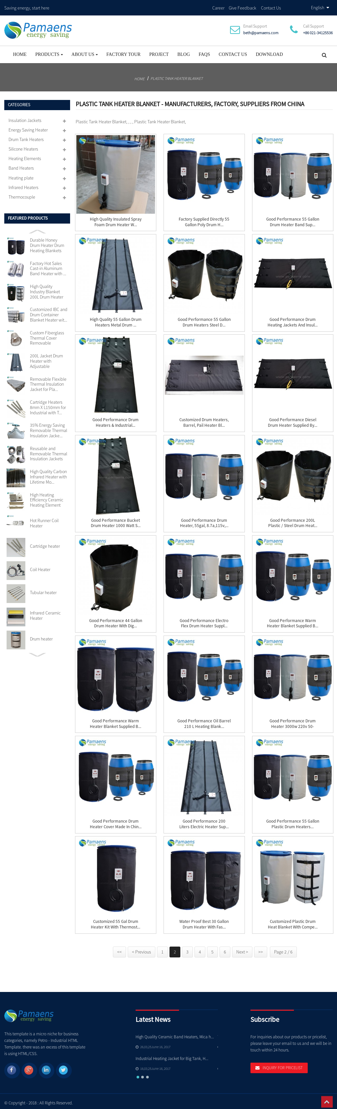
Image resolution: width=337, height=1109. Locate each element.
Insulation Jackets (25, 117)
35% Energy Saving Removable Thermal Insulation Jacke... (48, 427)
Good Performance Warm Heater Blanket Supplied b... (292, 620)
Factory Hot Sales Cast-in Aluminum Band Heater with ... (48, 265)
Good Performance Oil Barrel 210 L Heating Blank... (204, 720)
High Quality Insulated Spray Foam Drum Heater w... (116, 219)
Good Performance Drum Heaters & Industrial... (115, 419)
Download (269, 51)
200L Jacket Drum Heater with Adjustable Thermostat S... (46, 358)
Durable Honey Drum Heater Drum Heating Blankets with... (47, 243)
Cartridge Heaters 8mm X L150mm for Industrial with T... (48, 404)
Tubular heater (43, 589)
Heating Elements (25, 155)
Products (49, 51)
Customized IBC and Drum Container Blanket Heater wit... (48, 312)
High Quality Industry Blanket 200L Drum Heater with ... (46, 289)
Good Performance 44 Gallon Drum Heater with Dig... (115, 620)
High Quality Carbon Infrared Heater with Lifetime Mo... (48, 474)
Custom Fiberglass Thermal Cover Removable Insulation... (47, 335)
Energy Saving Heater (28, 127)
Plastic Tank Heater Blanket (176, 75)
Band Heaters (21, 165)
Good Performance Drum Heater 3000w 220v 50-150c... (293, 723)
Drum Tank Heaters (26, 136)
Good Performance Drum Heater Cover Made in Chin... (116, 821)
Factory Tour (123, 51)
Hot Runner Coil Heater (44, 520)
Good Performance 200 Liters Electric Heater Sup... (204, 821)
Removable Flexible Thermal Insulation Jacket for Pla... (48, 381)
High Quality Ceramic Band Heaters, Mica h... (175, 1034)
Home (20, 51)
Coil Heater (40, 566)
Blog (183, 51)
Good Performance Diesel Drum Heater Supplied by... (292, 419)
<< (119, 949)
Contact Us (271, 6)
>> (260, 949)
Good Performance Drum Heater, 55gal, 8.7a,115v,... (204, 520)
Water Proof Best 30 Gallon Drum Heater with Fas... (204, 921)
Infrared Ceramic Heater (45, 613)
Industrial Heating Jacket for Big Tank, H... (172, 1055)
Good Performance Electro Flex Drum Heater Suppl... (204, 620)
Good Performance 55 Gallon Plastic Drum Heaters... (292, 821)
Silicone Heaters (23, 146)
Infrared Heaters (24, 184)
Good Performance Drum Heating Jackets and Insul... (293, 319)
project (158, 51)
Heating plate (21, 175)
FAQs (204, 51)
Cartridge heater (45, 543)
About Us (84, 51)
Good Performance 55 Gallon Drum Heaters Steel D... (204, 319)
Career (218, 6)
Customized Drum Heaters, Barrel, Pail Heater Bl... (204, 419)
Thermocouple (22, 194)
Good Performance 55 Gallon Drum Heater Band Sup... (292, 219)
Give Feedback (242, 6)
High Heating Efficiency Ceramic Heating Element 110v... (46, 497)
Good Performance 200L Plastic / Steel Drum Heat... (292, 520)
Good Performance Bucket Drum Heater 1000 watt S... (116, 520)
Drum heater (41, 636)
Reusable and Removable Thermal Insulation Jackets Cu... (48, 451)
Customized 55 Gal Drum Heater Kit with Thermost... (115, 921)
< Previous (141, 949)
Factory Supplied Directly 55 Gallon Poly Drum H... (204, 219)
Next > (242, 949)
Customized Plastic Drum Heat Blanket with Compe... (293, 921)
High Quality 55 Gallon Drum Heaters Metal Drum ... (116, 319)
